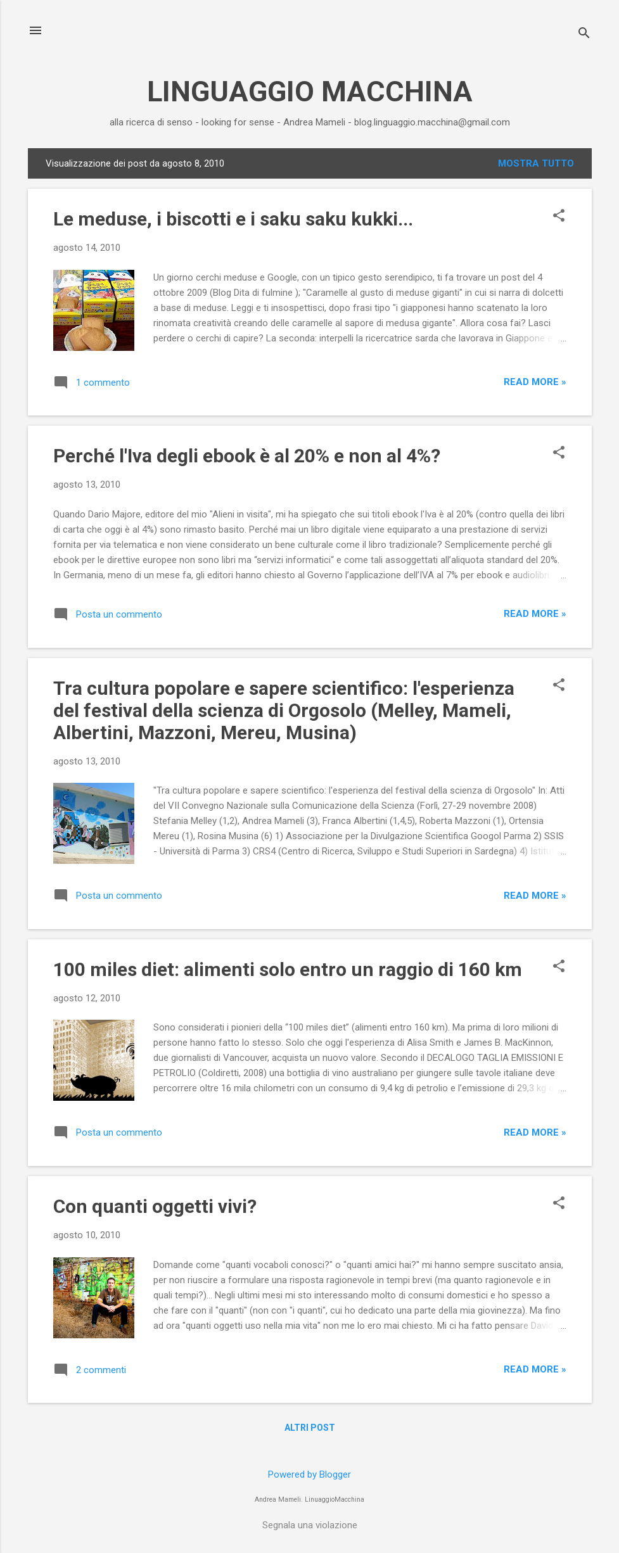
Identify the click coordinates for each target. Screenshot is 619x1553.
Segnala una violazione (309, 1525)
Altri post (309, 1428)
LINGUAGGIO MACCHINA (310, 91)
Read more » (535, 382)
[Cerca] (584, 34)
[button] (558, 216)
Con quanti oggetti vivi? (155, 1206)
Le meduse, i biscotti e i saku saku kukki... (233, 219)
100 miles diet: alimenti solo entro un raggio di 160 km (287, 969)
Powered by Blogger (309, 1474)
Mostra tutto (536, 163)
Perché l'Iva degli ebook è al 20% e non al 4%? (246, 456)
